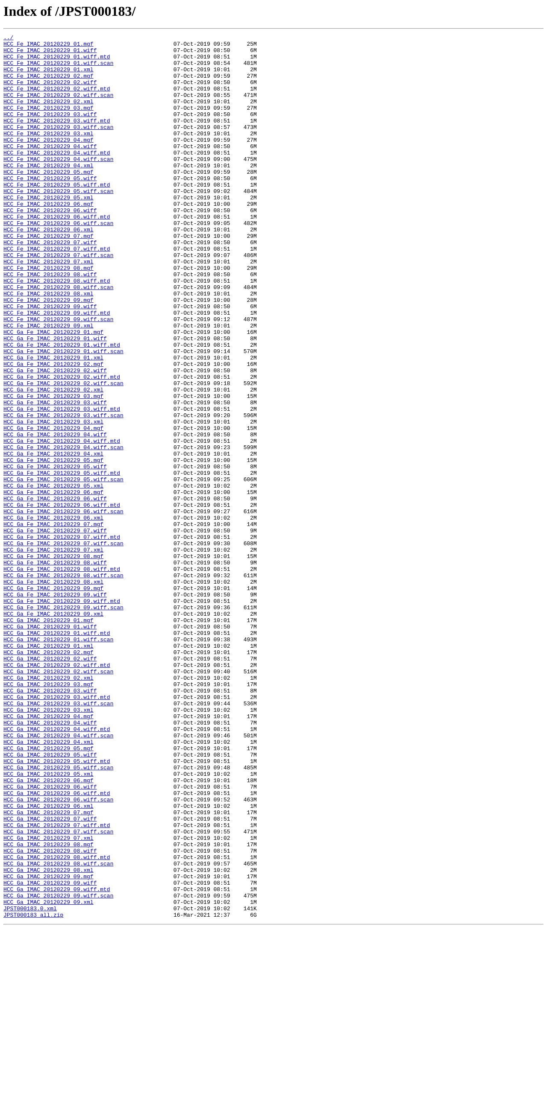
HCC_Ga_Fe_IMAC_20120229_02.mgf (53, 430)
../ (8, 38)
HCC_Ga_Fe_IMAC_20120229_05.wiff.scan (63, 569)
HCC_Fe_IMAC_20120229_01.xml (48, 77)
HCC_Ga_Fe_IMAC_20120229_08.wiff (55, 668)
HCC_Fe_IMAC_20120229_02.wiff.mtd (56, 100)
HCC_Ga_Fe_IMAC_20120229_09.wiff (55, 707)
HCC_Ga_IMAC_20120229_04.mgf (48, 853)
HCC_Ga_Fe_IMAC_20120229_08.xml (53, 692)
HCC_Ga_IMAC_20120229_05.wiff (50, 899)
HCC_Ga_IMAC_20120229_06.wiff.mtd (56, 945)
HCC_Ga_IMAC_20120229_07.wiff (50, 976)
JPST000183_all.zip (33, 1091)
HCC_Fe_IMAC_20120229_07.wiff (50, 284)
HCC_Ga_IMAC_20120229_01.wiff (50, 745)
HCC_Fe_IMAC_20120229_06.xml (48, 269)
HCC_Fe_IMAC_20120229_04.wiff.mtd (56, 177)
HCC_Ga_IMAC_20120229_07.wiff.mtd (56, 984)
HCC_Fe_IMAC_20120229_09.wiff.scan (58, 376)
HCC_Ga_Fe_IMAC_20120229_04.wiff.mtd (61, 522)
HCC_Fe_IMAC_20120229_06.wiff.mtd (56, 253)
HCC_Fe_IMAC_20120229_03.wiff (50, 130)
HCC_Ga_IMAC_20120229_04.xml (48, 884)
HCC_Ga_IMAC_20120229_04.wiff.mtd (56, 868)
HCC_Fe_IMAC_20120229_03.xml (48, 154)
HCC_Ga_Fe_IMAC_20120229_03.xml (53, 499)
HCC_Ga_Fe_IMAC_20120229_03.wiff (55, 476)
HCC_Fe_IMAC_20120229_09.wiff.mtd (56, 369)
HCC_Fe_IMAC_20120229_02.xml (48, 115)
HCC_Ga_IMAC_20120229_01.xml (48, 768)
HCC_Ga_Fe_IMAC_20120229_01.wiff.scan (63, 415)
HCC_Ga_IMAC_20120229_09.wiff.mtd (56, 1060)
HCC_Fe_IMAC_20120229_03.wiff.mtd (56, 138)
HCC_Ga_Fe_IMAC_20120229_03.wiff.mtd (61, 484)
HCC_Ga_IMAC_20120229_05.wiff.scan (58, 914)
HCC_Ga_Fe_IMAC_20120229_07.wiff (55, 630)
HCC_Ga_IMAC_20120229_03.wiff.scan (58, 838)
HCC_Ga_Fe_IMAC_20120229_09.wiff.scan (63, 722)
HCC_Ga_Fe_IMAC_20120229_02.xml (53, 461)
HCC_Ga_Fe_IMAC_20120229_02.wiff (55, 438)
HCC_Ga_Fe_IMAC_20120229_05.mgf (53, 546)
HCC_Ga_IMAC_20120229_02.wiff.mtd (56, 791)
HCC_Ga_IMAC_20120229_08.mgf (48, 1007)
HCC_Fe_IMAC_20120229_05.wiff (50, 207)
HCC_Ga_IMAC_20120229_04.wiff (50, 861)
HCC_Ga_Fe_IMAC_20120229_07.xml (53, 653)
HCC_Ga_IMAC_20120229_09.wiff (50, 1053)
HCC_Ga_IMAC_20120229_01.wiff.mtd (56, 753)
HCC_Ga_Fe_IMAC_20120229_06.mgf (53, 584)
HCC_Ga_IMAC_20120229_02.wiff (50, 784)
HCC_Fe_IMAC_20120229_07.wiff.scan (58, 300)
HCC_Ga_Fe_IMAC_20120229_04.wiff (55, 515)
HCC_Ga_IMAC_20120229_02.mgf (48, 776)
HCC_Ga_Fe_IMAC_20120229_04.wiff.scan (63, 530)
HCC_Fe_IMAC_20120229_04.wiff (50, 169)
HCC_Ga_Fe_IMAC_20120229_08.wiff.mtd (61, 676)
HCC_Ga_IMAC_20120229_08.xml (48, 1037)
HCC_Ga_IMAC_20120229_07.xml (48, 999)
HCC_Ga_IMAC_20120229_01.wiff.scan (58, 761)
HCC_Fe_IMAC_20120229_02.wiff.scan (58, 107)
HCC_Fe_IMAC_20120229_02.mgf (48, 84)
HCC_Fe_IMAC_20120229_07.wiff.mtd (56, 292)
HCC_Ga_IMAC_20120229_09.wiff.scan (58, 1068)
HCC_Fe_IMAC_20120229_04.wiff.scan (58, 184)
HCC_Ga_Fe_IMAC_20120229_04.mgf (53, 507)
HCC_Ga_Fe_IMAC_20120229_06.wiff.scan (63, 607)
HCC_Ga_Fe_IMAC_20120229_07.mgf (53, 622)
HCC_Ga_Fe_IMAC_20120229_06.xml (53, 615)
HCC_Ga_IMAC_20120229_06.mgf (48, 930)
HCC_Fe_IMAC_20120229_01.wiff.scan (58, 69)
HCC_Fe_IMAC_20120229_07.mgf (48, 277)
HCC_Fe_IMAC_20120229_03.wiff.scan (58, 146)
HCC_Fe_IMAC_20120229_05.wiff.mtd (56, 215)
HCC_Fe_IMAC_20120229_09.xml (48, 384)
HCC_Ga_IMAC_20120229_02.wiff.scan (58, 799)
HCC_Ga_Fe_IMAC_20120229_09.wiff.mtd (61, 715)
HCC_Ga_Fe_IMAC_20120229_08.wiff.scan (63, 684)
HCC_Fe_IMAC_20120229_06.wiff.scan (58, 261)
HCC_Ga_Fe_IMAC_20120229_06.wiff (55, 592)
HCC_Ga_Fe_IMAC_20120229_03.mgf (53, 469)
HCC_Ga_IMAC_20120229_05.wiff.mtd (56, 907)
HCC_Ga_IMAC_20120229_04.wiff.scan (58, 876)
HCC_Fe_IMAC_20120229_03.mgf (48, 123)
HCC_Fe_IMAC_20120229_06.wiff (50, 246)
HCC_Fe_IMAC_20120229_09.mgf (48, 353)
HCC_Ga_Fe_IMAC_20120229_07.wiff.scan (63, 645)
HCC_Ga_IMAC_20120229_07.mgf (48, 968)
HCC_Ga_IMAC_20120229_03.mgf (48, 815)
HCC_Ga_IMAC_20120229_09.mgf (48, 1045)
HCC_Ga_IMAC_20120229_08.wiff (50, 1014)
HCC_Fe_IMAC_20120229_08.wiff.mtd (56, 330)
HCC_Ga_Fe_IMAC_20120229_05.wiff (55, 553)
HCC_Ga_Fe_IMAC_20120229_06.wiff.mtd (61, 599)
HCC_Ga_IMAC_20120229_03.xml (48, 845)
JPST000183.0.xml (30, 1083)
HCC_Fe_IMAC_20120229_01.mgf (48, 46)
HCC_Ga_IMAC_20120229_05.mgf (48, 891)
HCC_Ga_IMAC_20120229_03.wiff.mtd (56, 830)
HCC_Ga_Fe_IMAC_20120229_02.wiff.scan (63, 453)
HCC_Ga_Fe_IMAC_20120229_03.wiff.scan (63, 492)
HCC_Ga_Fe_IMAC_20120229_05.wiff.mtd (61, 561)
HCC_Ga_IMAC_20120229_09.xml (48, 1076)
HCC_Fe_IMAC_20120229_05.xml (48, 230)
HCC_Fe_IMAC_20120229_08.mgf (48, 315)
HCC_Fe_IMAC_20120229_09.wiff (50, 361)
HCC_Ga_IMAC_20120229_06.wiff (50, 937)
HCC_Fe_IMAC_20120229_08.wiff (50, 323)
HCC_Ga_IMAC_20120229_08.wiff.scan (58, 1030)
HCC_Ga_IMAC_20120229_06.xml (48, 961)
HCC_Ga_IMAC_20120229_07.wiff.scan (58, 991)
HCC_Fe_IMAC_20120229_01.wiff (50, 54)
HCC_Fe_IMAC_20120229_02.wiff (50, 92)
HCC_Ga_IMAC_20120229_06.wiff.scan (58, 953)
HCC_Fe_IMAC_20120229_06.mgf (48, 238)
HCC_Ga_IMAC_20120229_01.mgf (48, 738)
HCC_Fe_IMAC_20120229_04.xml (48, 192)
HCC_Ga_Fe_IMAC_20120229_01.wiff (55, 399)
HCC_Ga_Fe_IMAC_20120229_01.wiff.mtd (61, 407)
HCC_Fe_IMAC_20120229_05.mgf (48, 200)
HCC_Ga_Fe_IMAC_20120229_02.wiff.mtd (61, 446)
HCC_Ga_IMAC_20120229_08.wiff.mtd (56, 1022)
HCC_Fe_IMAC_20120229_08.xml (48, 346)
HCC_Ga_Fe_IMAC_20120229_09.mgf (53, 699)
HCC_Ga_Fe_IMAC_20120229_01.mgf (53, 392)
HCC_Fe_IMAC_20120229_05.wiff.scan (58, 223)
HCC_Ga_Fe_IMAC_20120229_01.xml (53, 423)
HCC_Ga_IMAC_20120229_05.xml (48, 922)
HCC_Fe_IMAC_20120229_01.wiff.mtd (56, 61)
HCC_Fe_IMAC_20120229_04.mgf (48, 161)
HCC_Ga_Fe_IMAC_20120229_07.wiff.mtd (61, 638)
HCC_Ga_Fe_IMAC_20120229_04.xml (53, 538)
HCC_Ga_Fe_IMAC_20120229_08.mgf (53, 661)
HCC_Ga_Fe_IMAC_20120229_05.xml (53, 576)
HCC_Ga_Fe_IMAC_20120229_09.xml (53, 730)
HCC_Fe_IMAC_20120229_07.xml (48, 307)
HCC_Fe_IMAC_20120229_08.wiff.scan (58, 338)
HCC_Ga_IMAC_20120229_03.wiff (50, 822)
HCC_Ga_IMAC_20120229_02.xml (48, 807)
